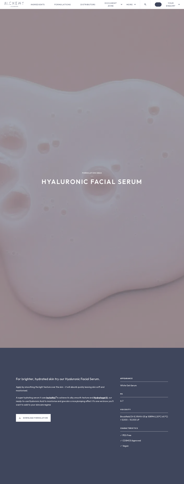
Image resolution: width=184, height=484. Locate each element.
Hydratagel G (101, 397)
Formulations (62, 4)
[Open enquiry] (167, 4)
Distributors (87, 4)
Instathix (51, 397)
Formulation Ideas (92, 173)
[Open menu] (112, 4)
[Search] (145, 4)
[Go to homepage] (14, 4)
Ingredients (38, 4)
